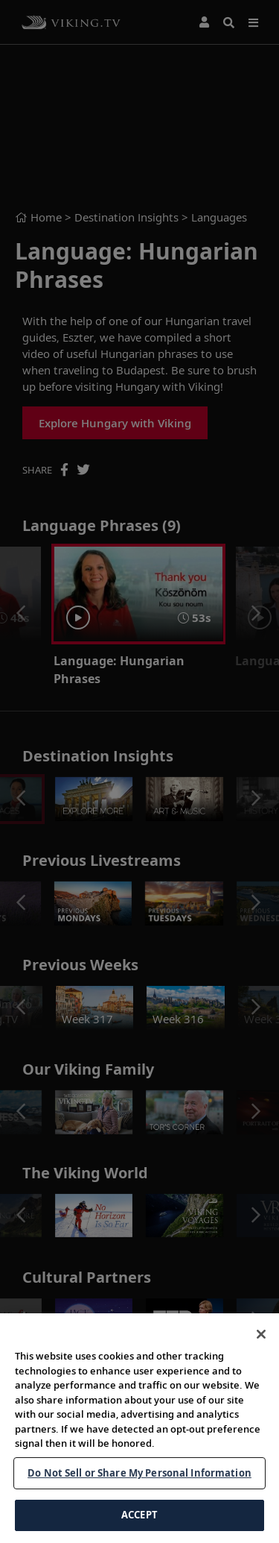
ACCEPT (139, 1514)
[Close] (261, 1334)
